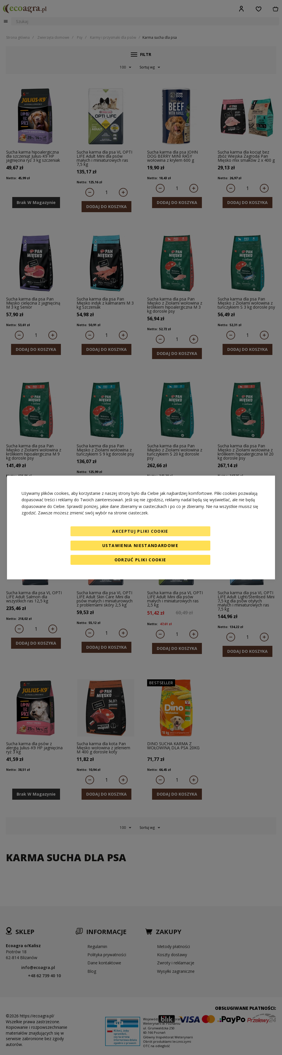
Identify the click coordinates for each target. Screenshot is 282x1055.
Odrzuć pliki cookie (140, 559)
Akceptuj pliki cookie (140, 531)
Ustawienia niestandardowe (140, 545)
